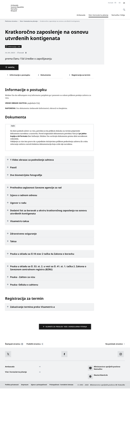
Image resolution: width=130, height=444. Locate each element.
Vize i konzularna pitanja (98, 15)
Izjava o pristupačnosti (39, 440)
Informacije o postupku (20, 130)
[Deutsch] (120, 3)
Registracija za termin (81, 130)
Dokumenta (46, 130)
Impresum (24, 440)
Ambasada (81, 15)
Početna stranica (12, 21)
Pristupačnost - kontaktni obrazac (61, 440)
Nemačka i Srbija (118, 15)
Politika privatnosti (12, 440)
